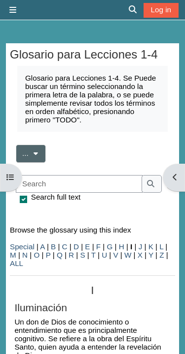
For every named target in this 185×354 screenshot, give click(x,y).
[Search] (79, 184)
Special (22, 246)
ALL (16, 263)
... (34, 152)
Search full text (55, 197)
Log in (161, 9)
